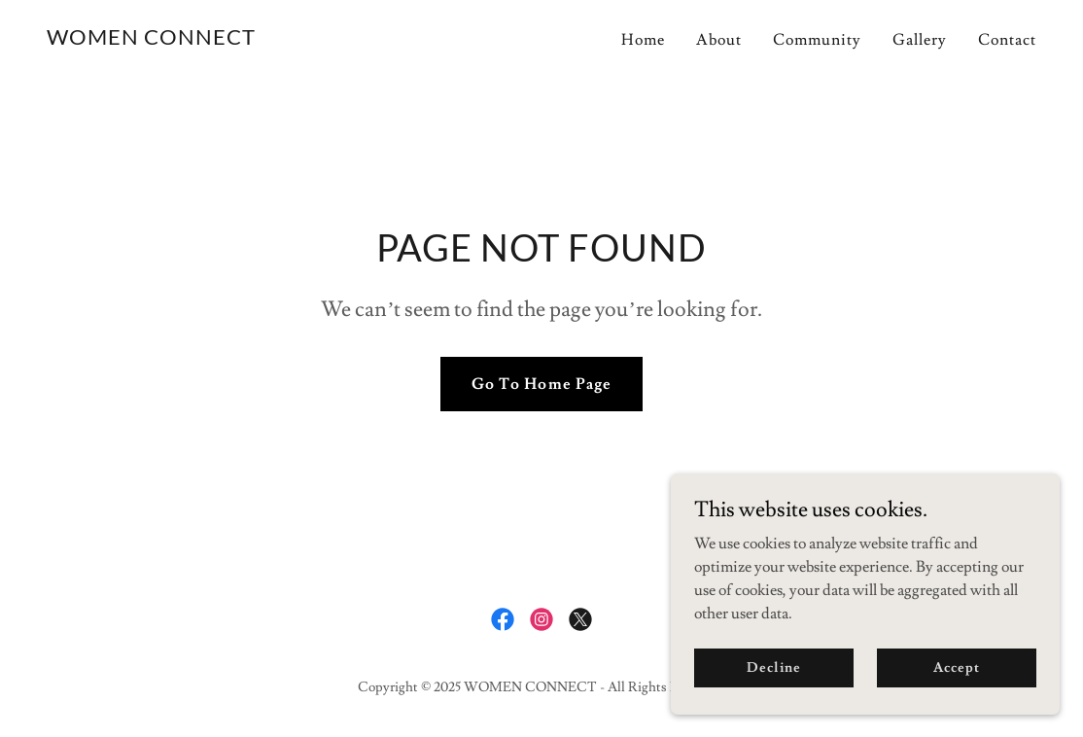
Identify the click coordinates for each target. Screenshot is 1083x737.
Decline (773, 694)
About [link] (719, 40)
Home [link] (643, 40)
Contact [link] (1007, 40)
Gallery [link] (919, 40)
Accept (956, 694)
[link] (151, 40)
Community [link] (817, 40)
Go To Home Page (541, 384)
